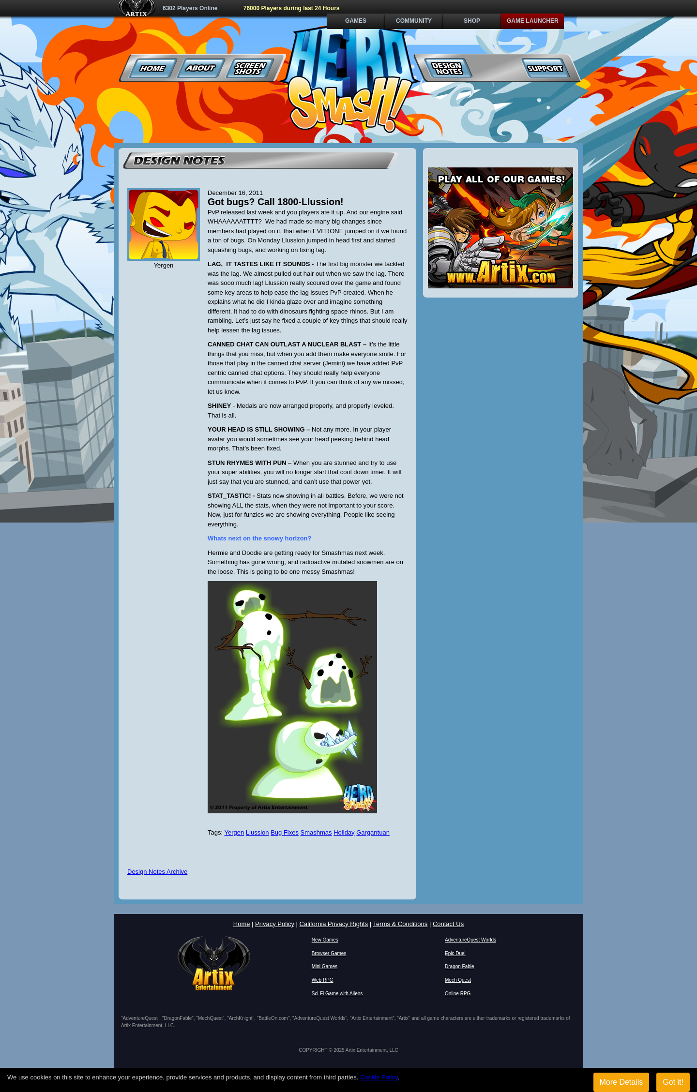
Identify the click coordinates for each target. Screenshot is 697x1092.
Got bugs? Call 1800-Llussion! (276, 201)
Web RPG (322, 980)
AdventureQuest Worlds (470, 939)
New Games (325, 939)
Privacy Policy (274, 923)
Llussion (257, 832)
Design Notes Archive (157, 871)
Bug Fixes (285, 832)
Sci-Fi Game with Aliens (337, 993)
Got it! (673, 1082)
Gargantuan (373, 832)
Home (153, 68)
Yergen (234, 832)
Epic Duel (455, 953)
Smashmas (316, 832)
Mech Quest (458, 980)
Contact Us (448, 923)
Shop (472, 20)
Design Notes (448, 68)
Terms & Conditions (400, 923)
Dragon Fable (459, 966)
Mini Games (324, 966)
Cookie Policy (379, 1077)
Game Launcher (533, 20)
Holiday (343, 832)
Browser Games (329, 953)
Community (414, 20)
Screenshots (250, 68)
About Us (201, 68)
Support (545, 68)
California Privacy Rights (334, 923)
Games (355, 20)
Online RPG (457, 993)
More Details (621, 1082)
